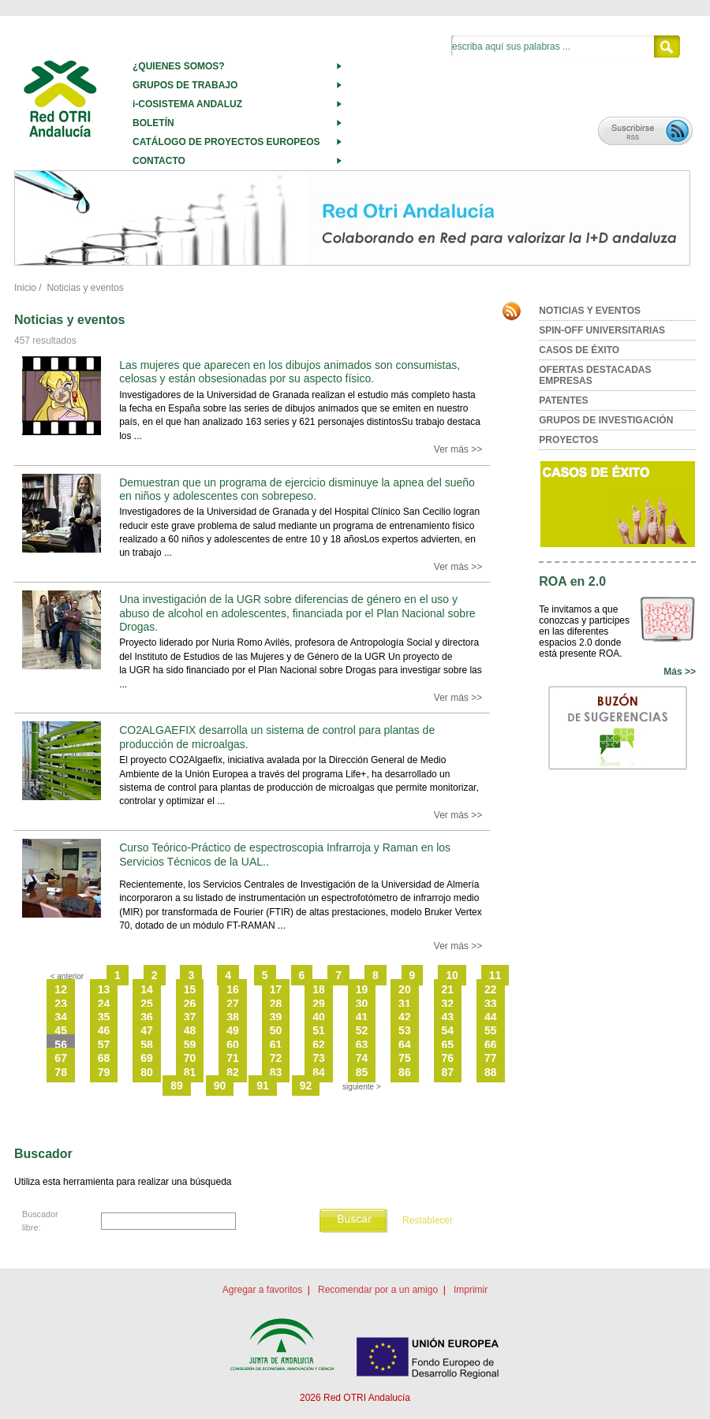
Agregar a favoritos (262, 1289)
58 (146, 1044)
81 (190, 1072)
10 (452, 975)
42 (404, 1017)
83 (276, 1072)
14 (146, 989)
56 (60, 1044)
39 (276, 1017)
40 (318, 1017)
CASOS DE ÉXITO (579, 350)
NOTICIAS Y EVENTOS (590, 310)
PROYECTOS (568, 439)
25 (146, 1003)
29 (318, 1003)
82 (232, 1072)
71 (232, 1058)
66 (490, 1044)
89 (176, 1085)
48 (190, 1030)
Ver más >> (458, 449)
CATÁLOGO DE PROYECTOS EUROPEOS (226, 141)
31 (404, 1003)
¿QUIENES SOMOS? (179, 66)
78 (60, 1072)
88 (490, 1072)
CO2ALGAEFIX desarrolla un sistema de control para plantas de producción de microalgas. (277, 737)
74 (362, 1058)
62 (318, 1044)
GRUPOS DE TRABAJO (185, 85)
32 (448, 1003)
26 (190, 1003)
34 (60, 1017)
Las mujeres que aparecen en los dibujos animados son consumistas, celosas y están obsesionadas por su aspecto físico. (289, 372)
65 (448, 1044)
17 (276, 989)
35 (104, 1017)
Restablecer (427, 1221)
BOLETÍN (153, 122)
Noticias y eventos (85, 287)
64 (404, 1044)
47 (146, 1030)
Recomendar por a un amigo (378, 1289)
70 (190, 1058)
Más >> (679, 671)
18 (318, 989)
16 (232, 989)
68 (104, 1058)
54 (448, 1030)
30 (362, 1003)
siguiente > (361, 1086)
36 (146, 1017)
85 (362, 1072)
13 (104, 989)
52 (362, 1030)
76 (448, 1058)
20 (404, 989)
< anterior (67, 976)
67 (60, 1058)
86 (404, 1072)
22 (490, 989)
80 (146, 1072)
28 (276, 1003)
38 (232, 1017)
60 (232, 1044)
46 (104, 1030)
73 (318, 1058)
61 (276, 1044)
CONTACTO (159, 160)
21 (448, 989)
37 (190, 1017)
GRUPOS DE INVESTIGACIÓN (606, 420)
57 (104, 1044)
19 (362, 989)
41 (362, 1017)
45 (60, 1030)
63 (362, 1044)
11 (495, 975)
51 (318, 1030)
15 (190, 989)
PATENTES (563, 400)
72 (276, 1058)
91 (262, 1085)
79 (104, 1072)
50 (276, 1030)
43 (448, 1017)
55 (490, 1030)
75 (404, 1058)
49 (232, 1030)
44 (490, 1017)
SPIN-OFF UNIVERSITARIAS (602, 330)
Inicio (25, 287)
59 (190, 1044)
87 (448, 1072)
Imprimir (471, 1289)
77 (490, 1058)
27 (232, 1003)
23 (60, 1003)
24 (104, 1003)
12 (60, 989)
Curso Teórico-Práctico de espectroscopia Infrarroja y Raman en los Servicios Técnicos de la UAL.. (284, 854)
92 (306, 1085)
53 (404, 1030)
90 (220, 1085)
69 (146, 1058)
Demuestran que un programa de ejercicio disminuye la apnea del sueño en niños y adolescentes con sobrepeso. (297, 489)
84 (318, 1072)
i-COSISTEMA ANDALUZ (187, 104)
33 (490, 1003)
